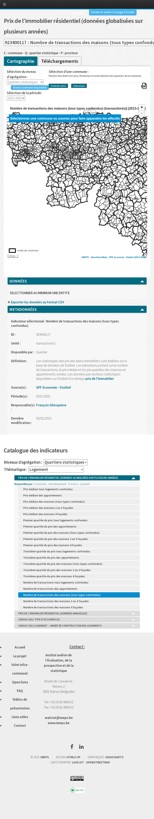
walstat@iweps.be (59, 717)
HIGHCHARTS (114, 757)
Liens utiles (20, 717)
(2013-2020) (140, 257)
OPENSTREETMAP (98, 762)
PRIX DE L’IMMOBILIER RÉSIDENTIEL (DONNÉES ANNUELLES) (77, 614)
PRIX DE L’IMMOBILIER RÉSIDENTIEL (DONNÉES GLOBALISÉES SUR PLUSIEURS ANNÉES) (77, 478)
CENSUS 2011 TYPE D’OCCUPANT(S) (77, 620)
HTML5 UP (73, 757)
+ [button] (142, 108)
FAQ (20, 691)
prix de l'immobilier (99, 378)
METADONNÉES (76, 309)
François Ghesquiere (51, 405)
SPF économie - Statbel (121, 257)
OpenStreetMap (99, 257)
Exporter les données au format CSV (35, 302)
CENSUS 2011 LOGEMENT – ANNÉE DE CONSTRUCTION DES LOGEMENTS (77, 626)
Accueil (20, 647)
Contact (20, 725)
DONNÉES (76, 281)
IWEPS (85, 257)
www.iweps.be (59, 723)
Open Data (20, 682)
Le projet (19, 656)
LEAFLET (78, 762)
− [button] (142, 114)
